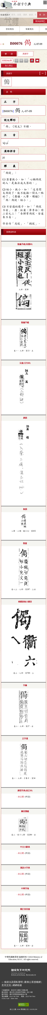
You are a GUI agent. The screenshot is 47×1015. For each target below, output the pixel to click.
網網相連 (17, 985)
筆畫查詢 (29, 29)
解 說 (9, 54)
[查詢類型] (5, 15)
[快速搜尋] (23, 15)
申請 (28, 797)
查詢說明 (40, 21)
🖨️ (32, 60)
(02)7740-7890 (14, 996)
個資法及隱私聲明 (13, 982)
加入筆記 (9, 66)
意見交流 (6, 985)
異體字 (25, 54)
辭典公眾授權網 (32, 982)
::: (1, 44)
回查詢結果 (7, 60)
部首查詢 (10, 29)
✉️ (37, 60)
